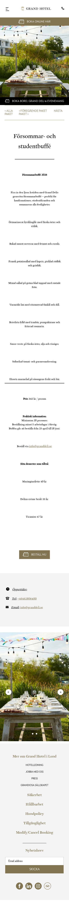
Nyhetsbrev (34, 850)
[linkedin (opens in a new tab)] (28, 889)
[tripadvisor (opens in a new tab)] (47, 888)
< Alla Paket (9, 112)
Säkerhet (34, 795)
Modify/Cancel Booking (34, 832)
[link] (34, 733)
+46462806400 (27, 598)
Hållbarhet (34, 804)
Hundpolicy (34, 813)
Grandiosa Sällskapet (35, 785)
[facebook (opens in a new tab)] (19, 888)
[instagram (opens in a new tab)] (38, 889)
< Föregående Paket (33, 111)
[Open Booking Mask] (34, 21)
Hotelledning (34, 765)
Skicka (34, 869)
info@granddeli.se (40, 446)
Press (34, 778)
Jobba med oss (34, 772)
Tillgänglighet (34, 823)
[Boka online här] (34, 101)
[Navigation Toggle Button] (7, 9)
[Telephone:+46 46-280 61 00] (62, 8)
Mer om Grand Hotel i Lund (34, 756)
